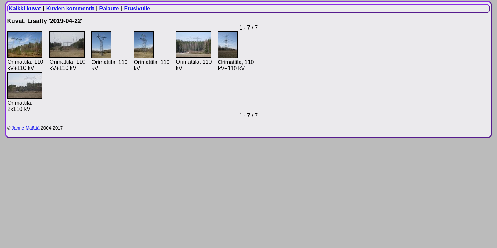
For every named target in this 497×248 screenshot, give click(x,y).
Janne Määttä (26, 128)
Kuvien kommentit (70, 8)
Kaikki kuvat (25, 8)
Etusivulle (137, 8)
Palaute (109, 8)
